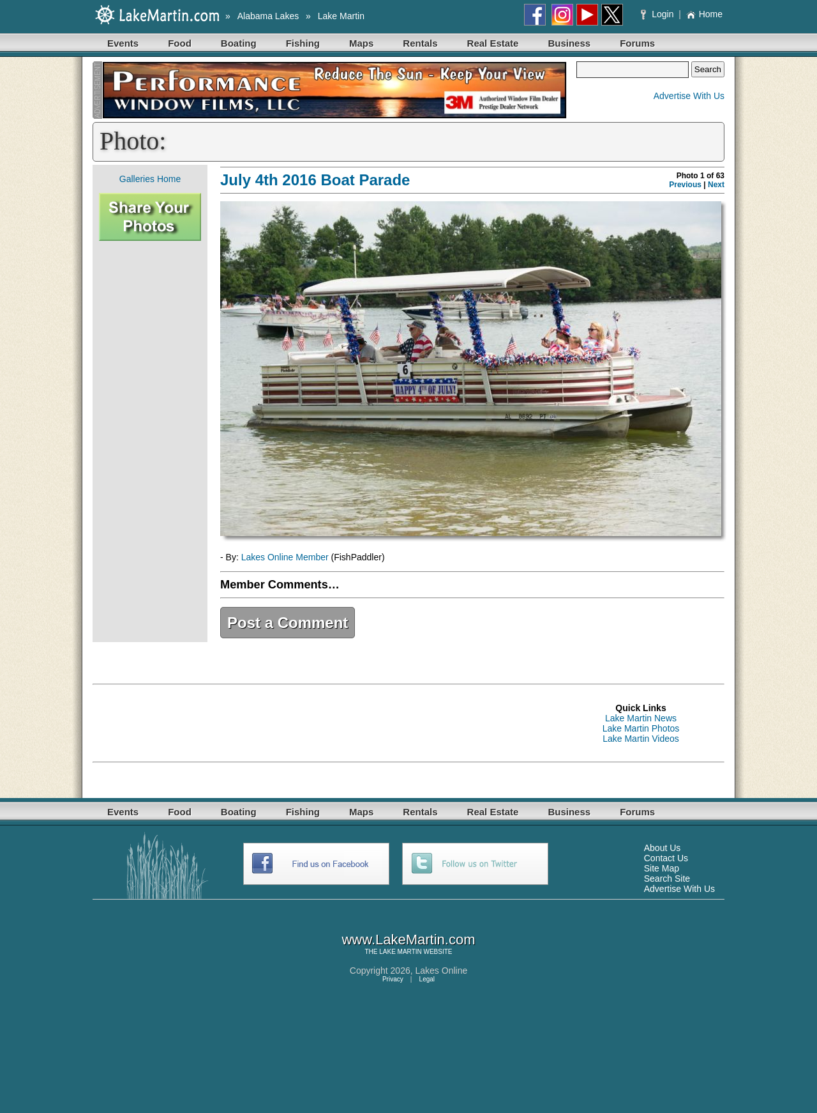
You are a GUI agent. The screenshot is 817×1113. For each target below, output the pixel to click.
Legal (427, 979)
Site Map (661, 868)
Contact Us (666, 858)
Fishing (303, 43)
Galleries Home (150, 179)
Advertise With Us (689, 96)
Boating (239, 43)
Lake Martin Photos (641, 728)
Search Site (667, 878)
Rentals (420, 43)
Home (704, 14)
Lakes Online (442, 970)
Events (123, 43)
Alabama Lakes (268, 16)
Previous (685, 184)
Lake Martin (341, 16)
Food (179, 43)
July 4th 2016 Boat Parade (315, 179)
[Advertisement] (150, 441)
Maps (361, 43)
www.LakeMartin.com (408, 940)
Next (716, 184)
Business (569, 43)
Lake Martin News (641, 718)
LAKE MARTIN (400, 951)
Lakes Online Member (285, 557)
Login (658, 14)
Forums (637, 43)
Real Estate (493, 43)
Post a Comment (287, 622)
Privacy (392, 979)
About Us (662, 848)
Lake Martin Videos (641, 738)
